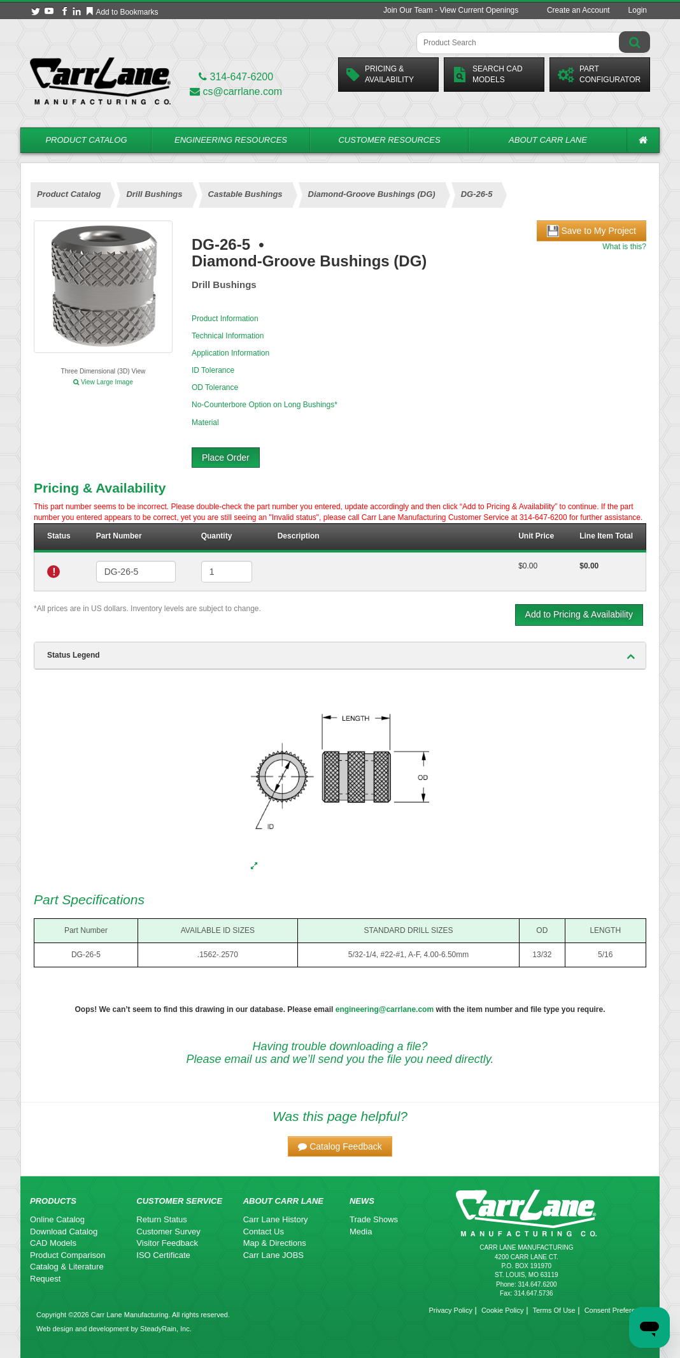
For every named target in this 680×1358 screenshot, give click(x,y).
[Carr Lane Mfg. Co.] (100, 80)
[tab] (340, 655)
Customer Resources (389, 140)
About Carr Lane (548, 140)
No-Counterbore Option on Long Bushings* (264, 404)
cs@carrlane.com (236, 91)
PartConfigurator (599, 74)
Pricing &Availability (380, 74)
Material (205, 422)
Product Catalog (86, 140)
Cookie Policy (502, 1310)
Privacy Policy (450, 1310)
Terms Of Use (553, 1310)
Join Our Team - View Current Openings (450, 10)
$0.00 (527, 565)
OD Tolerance (215, 387)
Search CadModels (487, 74)
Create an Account (578, 10)
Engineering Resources (230, 140)
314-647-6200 (236, 76)
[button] (340, 1146)
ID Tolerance (213, 370)
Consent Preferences (617, 1310)
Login (637, 10)
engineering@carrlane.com (385, 1009)
